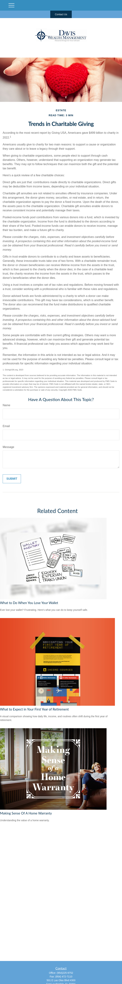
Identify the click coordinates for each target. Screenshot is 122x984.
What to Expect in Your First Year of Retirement (34, 709)
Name (6, 405)
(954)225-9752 (65, 972)
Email (6, 426)
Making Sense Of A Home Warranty (26, 813)
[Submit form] (12, 478)
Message (8, 447)
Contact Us (61, 14)
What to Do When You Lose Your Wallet (29, 603)
